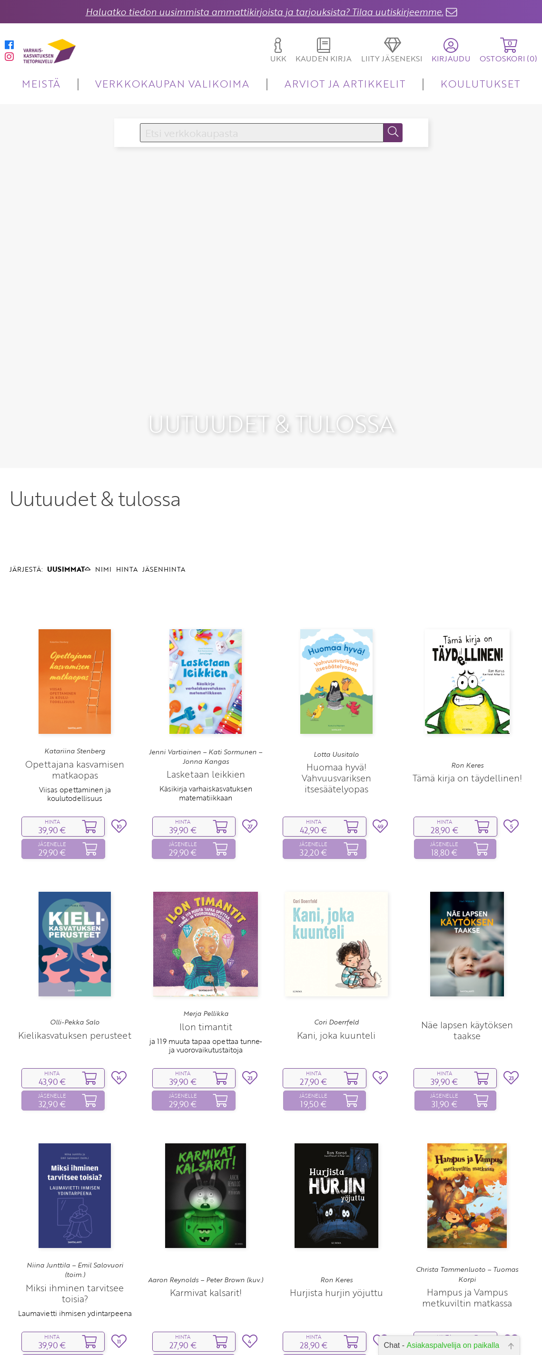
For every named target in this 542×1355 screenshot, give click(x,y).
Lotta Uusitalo (336, 698)
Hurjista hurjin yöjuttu (336, 1236)
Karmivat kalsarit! (206, 1236)
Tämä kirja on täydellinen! (467, 722)
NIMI (103, 513)
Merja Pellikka (205, 958)
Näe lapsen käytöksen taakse (467, 974)
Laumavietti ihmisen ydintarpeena (75, 1257)
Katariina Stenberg (74, 695)
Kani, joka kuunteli (336, 979)
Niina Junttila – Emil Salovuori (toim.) (75, 1214)
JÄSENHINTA (163, 513)
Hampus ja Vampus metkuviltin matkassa (467, 1242)
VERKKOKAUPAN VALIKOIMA (172, 83)
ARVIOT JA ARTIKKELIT (345, 83)
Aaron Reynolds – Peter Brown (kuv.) (205, 1224)
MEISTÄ (41, 83)
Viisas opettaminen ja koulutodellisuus (75, 738)
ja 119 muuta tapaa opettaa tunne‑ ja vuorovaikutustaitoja (205, 989)
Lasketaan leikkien (206, 718)
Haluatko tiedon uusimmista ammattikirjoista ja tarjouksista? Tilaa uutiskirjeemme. (264, 12)
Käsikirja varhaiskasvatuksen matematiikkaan (205, 737)
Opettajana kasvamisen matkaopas (74, 714)
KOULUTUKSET (480, 83)
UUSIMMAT (68, 513)
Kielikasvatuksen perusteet (74, 979)
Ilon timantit (205, 970)
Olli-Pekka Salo (74, 966)
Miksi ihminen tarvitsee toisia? (75, 1237)
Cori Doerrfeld (336, 966)
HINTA (127, 513)
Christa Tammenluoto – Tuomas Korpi (467, 1218)
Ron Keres (467, 709)
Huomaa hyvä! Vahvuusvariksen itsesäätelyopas (336, 722)
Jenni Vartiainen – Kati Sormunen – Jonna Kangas (205, 701)
